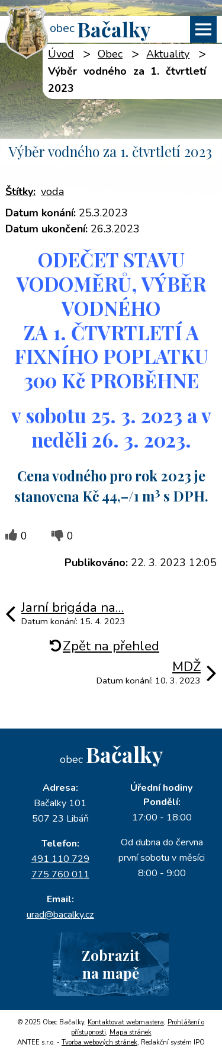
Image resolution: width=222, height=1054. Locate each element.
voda (52, 191)
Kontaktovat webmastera (126, 1022)
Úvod (61, 54)
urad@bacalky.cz (60, 914)
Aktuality (167, 54)
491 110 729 (60, 858)
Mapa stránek (131, 1032)
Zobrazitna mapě (111, 964)
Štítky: (20, 191)
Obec (110, 54)
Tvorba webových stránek (99, 1042)
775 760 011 (60, 874)
